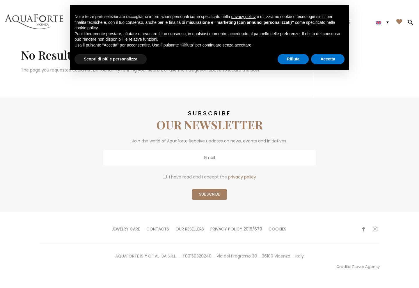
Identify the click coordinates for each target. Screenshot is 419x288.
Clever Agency (366, 266)
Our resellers (189, 229)
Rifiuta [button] (293, 59)
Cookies (277, 229)
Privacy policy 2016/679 (236, 229)
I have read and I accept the (209, 177)
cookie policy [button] (85, 28)
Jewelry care (126, 229)
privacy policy (242, 177)
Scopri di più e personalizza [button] (110, 59)
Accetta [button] (327, 59)
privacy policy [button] (243, 16)
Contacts (157, 229)
